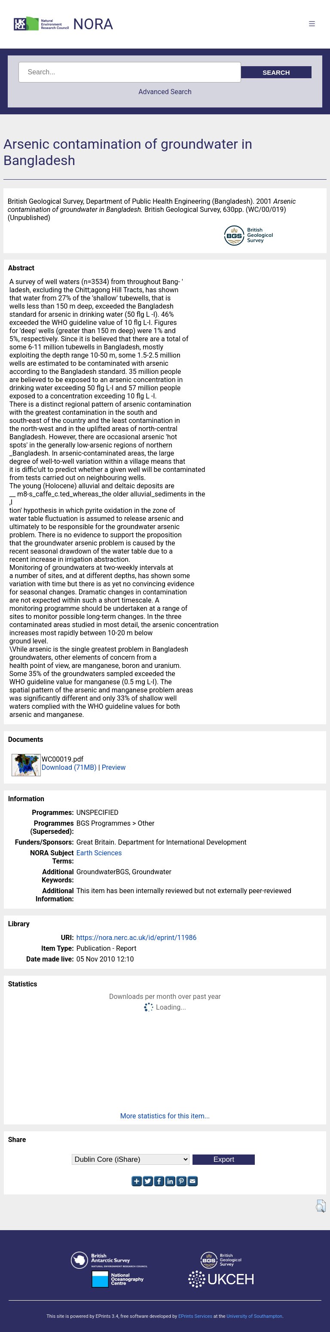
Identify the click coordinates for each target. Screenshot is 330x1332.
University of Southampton (254, 1316)
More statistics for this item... (165, 1116)
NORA (93, 24)
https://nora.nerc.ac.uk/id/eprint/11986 (136, 938)
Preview (114, 767)
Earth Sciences (99, 853)
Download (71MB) (69, 767)
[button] (321, 1206)
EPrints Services (195, 1316)
